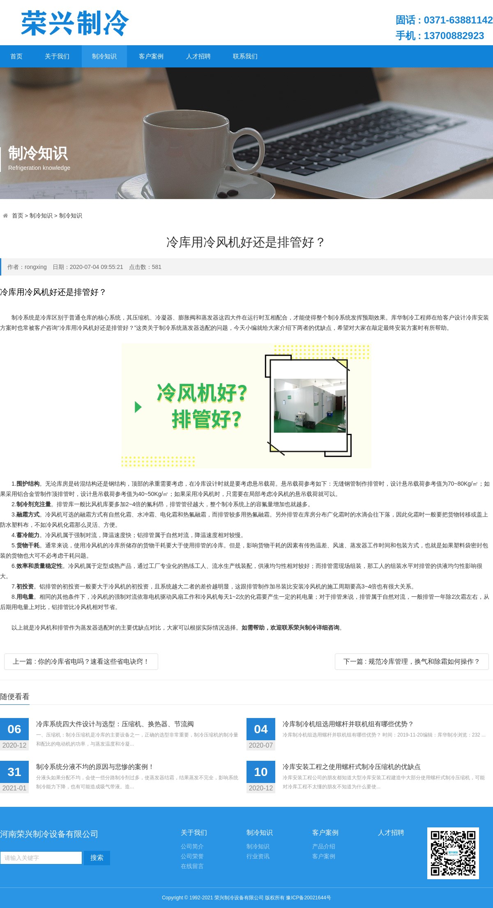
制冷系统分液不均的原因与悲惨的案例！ (95, 766)
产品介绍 (323, 846)
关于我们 (57, 56)
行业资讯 (258, 856)
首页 (16, 56)
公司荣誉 (192, 856)
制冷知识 (104, 56)
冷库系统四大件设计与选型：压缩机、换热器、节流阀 (115, 723)
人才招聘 (198, 56)
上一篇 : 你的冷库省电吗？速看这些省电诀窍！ (81, 661)
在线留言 (192, 866)
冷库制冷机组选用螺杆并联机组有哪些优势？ (348, 723)
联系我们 (245, 56)
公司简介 (192, 846)
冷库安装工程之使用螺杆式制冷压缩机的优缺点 (352, 766)
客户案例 (151, 56)
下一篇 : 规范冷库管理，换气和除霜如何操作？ (411, 661)
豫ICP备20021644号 (308, 898)
